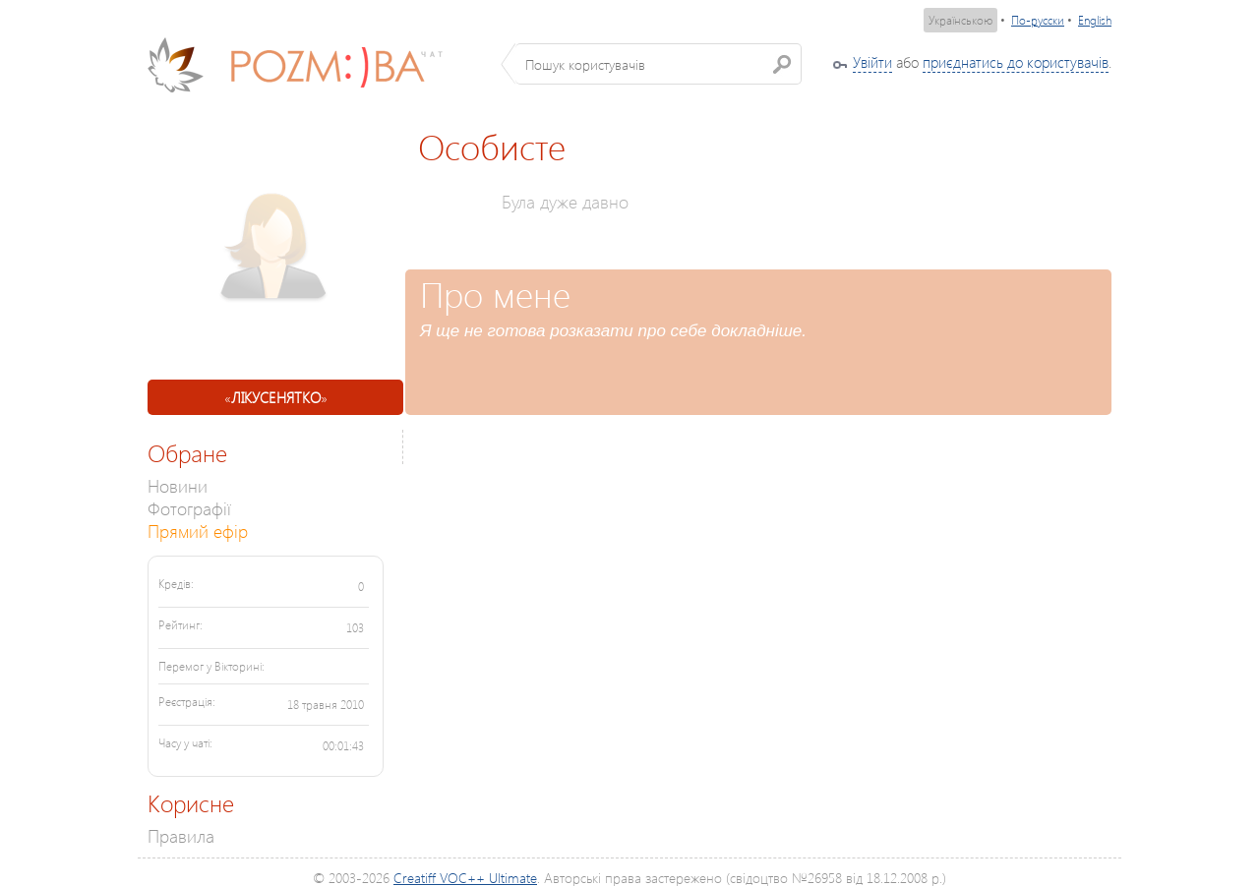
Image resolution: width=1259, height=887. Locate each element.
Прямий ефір (198, 530)
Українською (960, 20)
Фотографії (189, 508)
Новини (178, 485)
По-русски (1037, 20)
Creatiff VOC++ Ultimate (465, 877)
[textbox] (658, 64)
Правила (181, 835)
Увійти (872, 62)
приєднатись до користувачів (1016, 62)
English (1094, 20)
